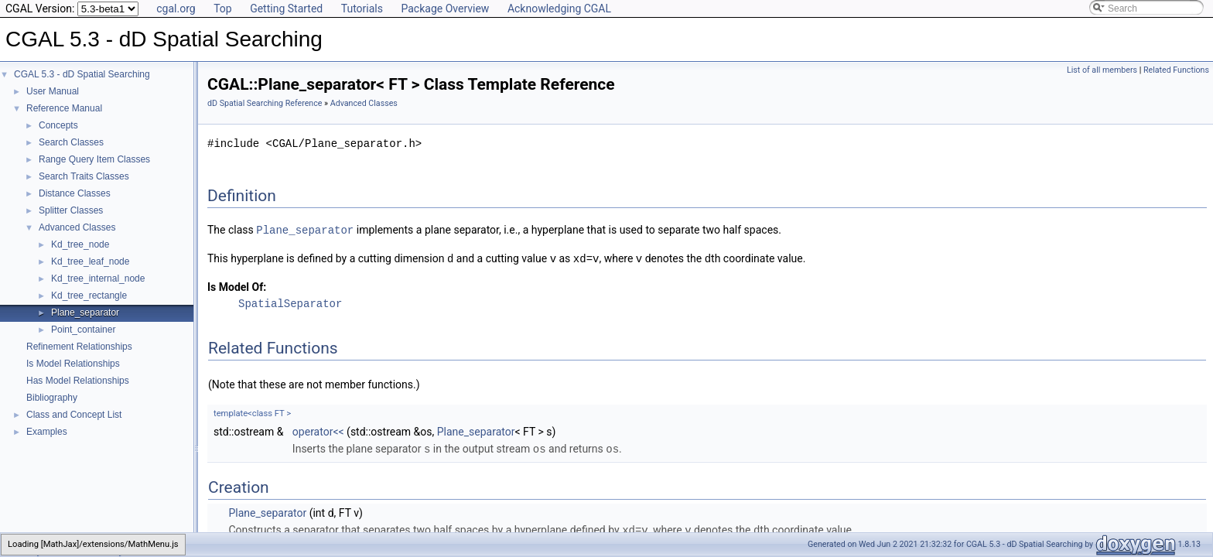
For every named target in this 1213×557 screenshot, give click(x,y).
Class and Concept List (73, 414)
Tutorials (362, 8)
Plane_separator (85, 312)
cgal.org (175, 8)
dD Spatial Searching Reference (264, 103)
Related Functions (1176, 70)
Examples (46, 431)
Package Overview (445, 8)
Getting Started (286, 8)
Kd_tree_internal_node (98, 278)
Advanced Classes (77, 227)
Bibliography (51, 397)
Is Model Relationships (73, 363)
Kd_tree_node (80, 244)
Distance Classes (75, 193)
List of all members (1102, 70)
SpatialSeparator (290, 302)
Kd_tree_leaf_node (90, 261)
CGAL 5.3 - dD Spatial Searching (82, 74)
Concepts (58, 125)
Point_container (83, 329)
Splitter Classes (71, 210)
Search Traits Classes (84, 176)
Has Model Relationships (77, 380)
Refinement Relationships (79, 346)
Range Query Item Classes (94, 159)
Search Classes (71, 142)
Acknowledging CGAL (559, 8)
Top (223, 8)
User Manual (52, 91)
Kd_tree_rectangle (89, 295)
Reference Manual (64, 108)
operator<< (318, 430)
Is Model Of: (236, 285)
